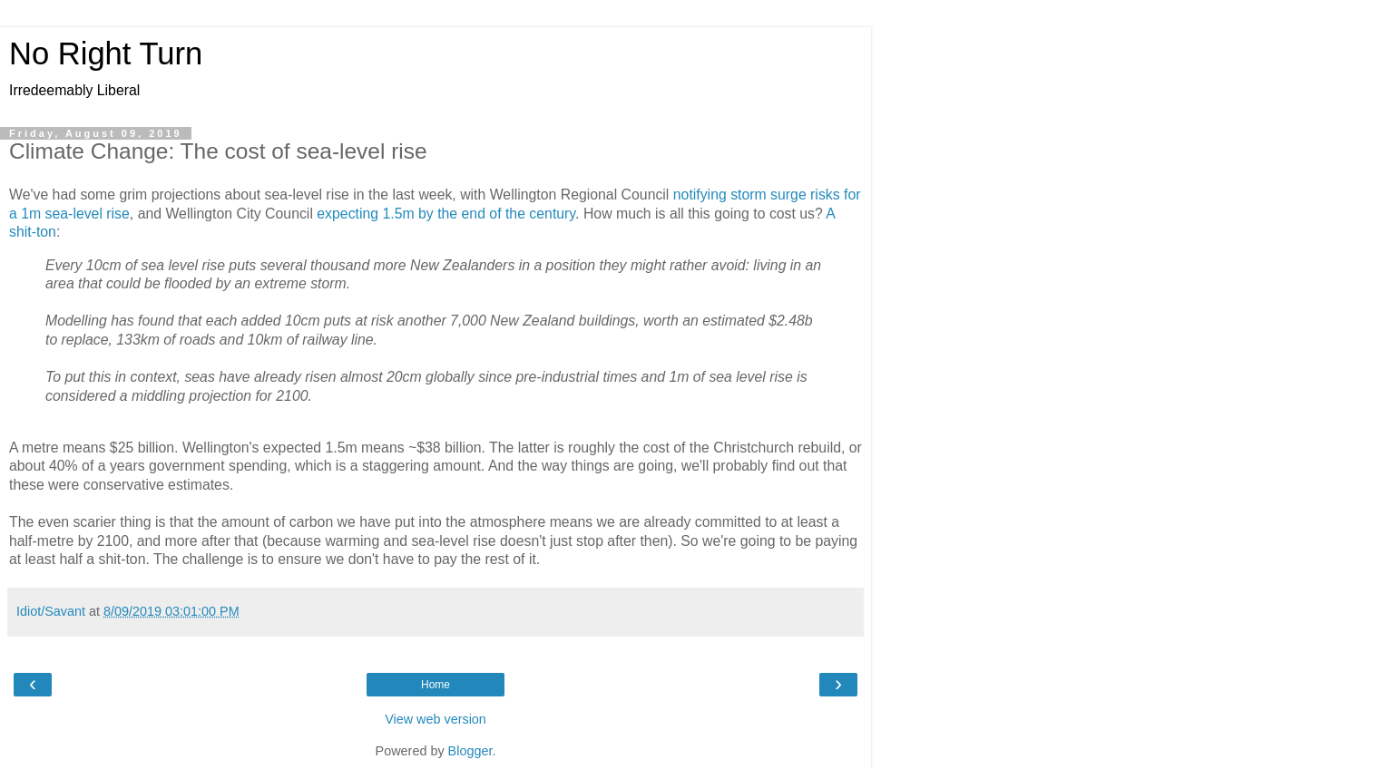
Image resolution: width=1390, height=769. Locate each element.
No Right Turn (105, 53)
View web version (435, 719)
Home (435, 684)
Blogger (470, 751)
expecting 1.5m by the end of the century (446, 213)
